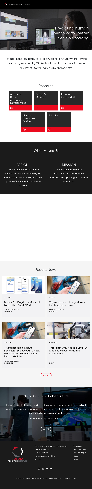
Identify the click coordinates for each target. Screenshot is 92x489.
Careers (76, 459)
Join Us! (46, 429)
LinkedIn (43, 469)
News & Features (79, 449)
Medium (47, 469)
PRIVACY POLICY (70, 478)
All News (46, 375)
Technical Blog (78, 453)
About (75, 456)
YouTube (51, 469)
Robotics (38, 459)
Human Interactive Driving (45, 456)
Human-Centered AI (42, 453)
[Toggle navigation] (85, 4)
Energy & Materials (42, 449)
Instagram (39, 469)
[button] (38, 44)
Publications (77, 446)
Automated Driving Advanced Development (51, 446)
